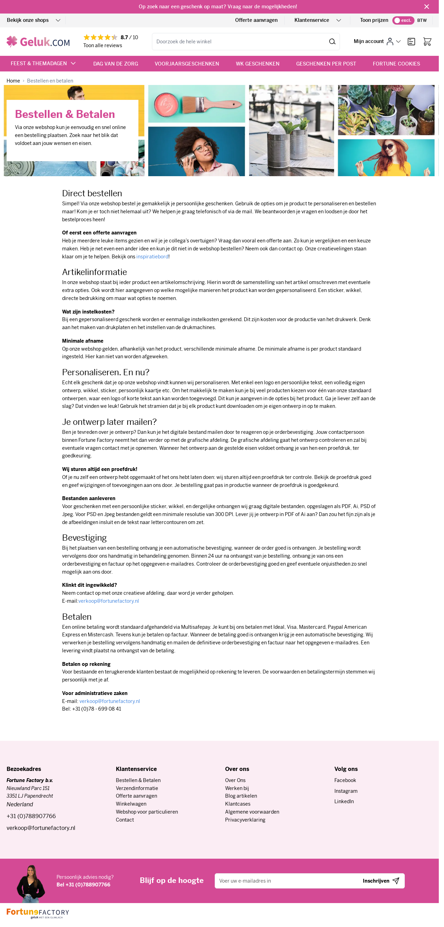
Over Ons (235, 780)
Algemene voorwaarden (252, 812)
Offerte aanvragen (256, 20)
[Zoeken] (332, 41)
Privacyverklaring (245, 820)
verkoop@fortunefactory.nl (108, 601)
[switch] (403, 20)
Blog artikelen (241, 796)
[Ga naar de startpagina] (38, 41)
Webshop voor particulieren (147, 812)
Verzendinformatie (137, 788)
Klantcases (237, 804)
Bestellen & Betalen (138, 780)
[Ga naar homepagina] (13, 81)
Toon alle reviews (102, 45)
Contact (125, 820)
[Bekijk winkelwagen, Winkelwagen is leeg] (427, 41)
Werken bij (237, 788)
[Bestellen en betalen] (50, 81)
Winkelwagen (131, 804)
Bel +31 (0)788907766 (83, 885)
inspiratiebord (152, 257)
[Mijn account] (377, 41)
